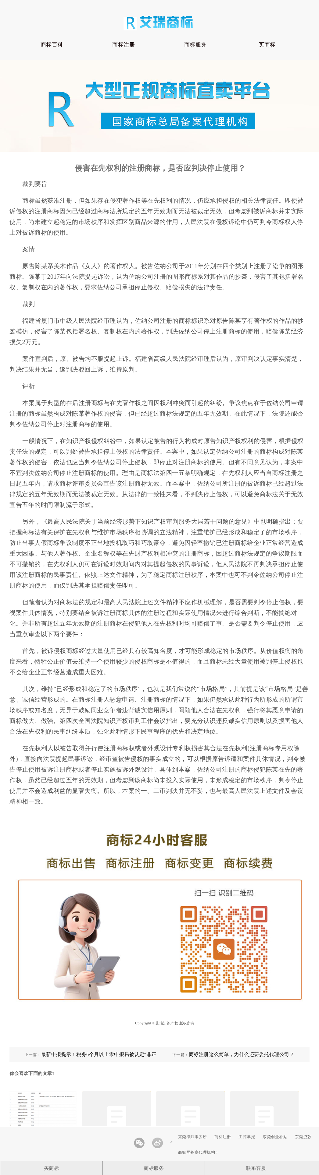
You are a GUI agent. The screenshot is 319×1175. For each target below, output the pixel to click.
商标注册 (123, 45)
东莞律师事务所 (192, 1137)
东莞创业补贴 (275, 1137)
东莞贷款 (303, 1137)
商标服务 (195, 45)
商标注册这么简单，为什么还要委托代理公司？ (242, 1054)
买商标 (267, 45)
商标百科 (52, 45)
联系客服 (256, 1168)
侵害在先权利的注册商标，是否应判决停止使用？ (160, 168)
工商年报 (246, 1137)
